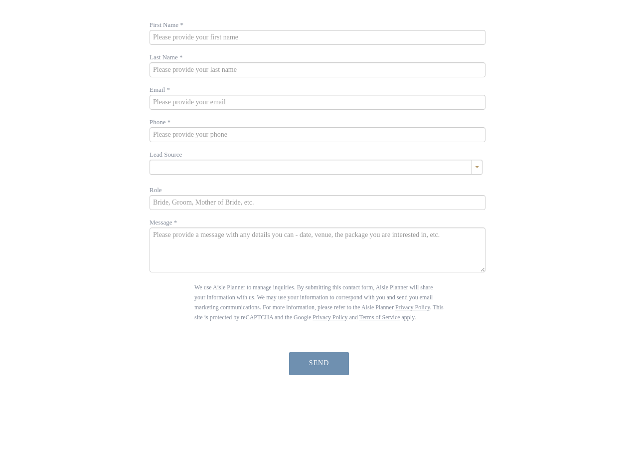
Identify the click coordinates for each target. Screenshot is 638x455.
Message (163, 222)
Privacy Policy (412, 307)
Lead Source (166, 154)
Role (156, 190)
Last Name (166, 57)
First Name (166, 24)
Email (160, 89)
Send (319, 363)
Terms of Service (379, 317)
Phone (160, 122)
